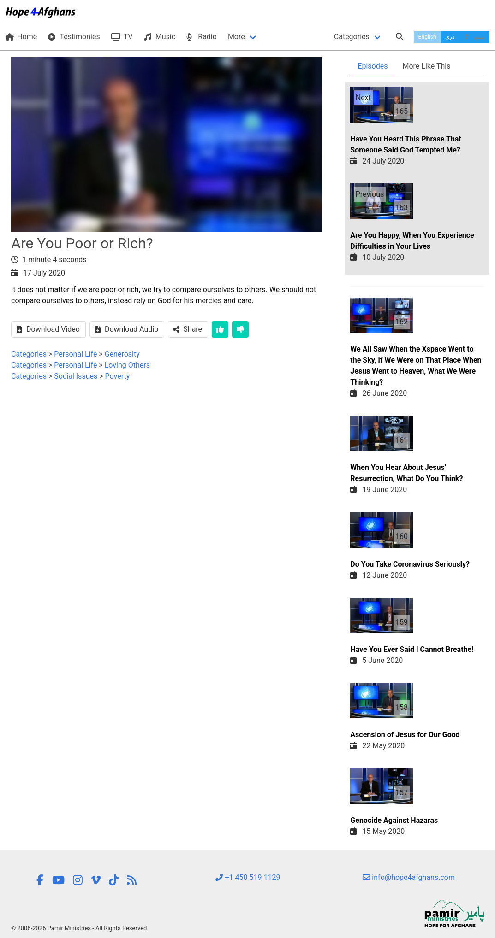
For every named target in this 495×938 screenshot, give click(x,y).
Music (159, 36)
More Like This (426, 66)
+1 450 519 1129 (247, 877)
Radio (201, 36)
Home (21, 36)
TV (122, 36)
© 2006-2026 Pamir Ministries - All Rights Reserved (79, 928)
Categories (352, 36)
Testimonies (74, 36)
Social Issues (75, 376)
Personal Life (75, 354)
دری (449, 37)
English (427, 37)
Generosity (122, 354)
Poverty (117, 376)
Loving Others (127, 365)
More (236, 36)
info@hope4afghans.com (409, 877)
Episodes (373, 66)
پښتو (474, 37)
